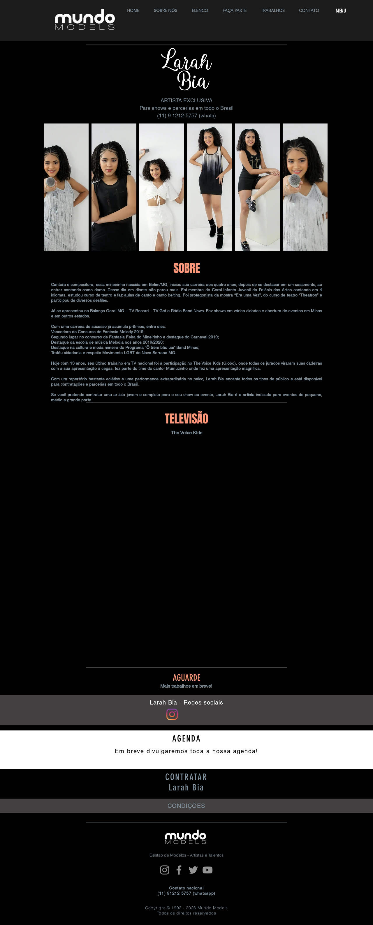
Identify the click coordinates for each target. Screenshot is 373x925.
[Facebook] (179, 870)
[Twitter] (193, 870)
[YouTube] (207, 870)
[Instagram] (165, 870)
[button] (199, 8)
